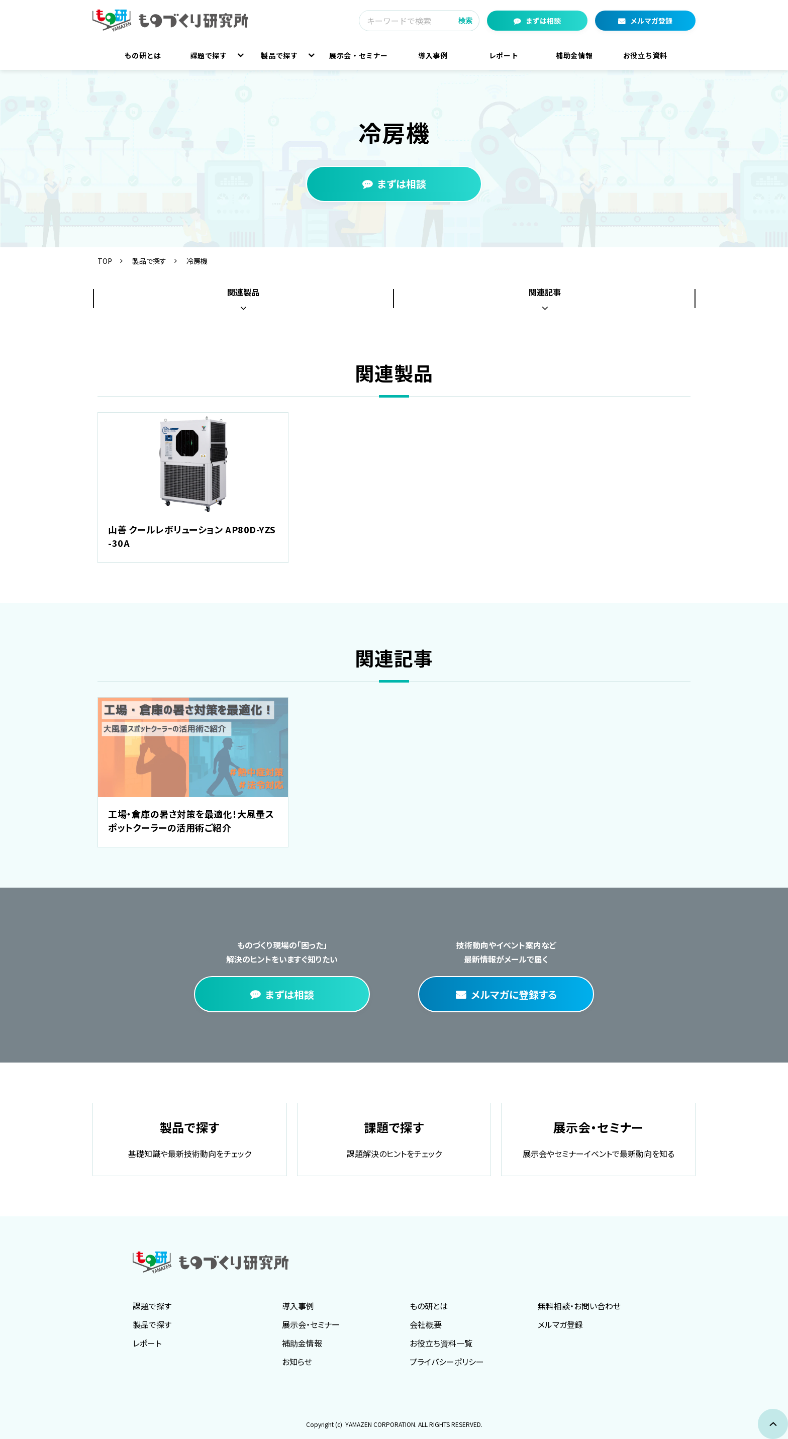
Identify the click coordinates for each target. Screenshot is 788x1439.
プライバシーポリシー (447, 1362)
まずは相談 (543, 21)
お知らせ (297, 1362)
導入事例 (433, 55)
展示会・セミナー (358, 55)
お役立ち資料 (645, 55)
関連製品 (243, 292)
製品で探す (279, 55)
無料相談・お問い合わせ (579, 1306)
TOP (104, 261)
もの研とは (143, 55)
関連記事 (545, 292)
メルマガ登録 (651, 21)
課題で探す (208, 55)
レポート (504, 55)
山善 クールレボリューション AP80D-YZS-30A (192, 536)
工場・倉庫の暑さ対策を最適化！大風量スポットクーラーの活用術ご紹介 (191, 820)
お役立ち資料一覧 (441, 1343)
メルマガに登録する (514, 994)
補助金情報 (574, 55)
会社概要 (426, 1324)
